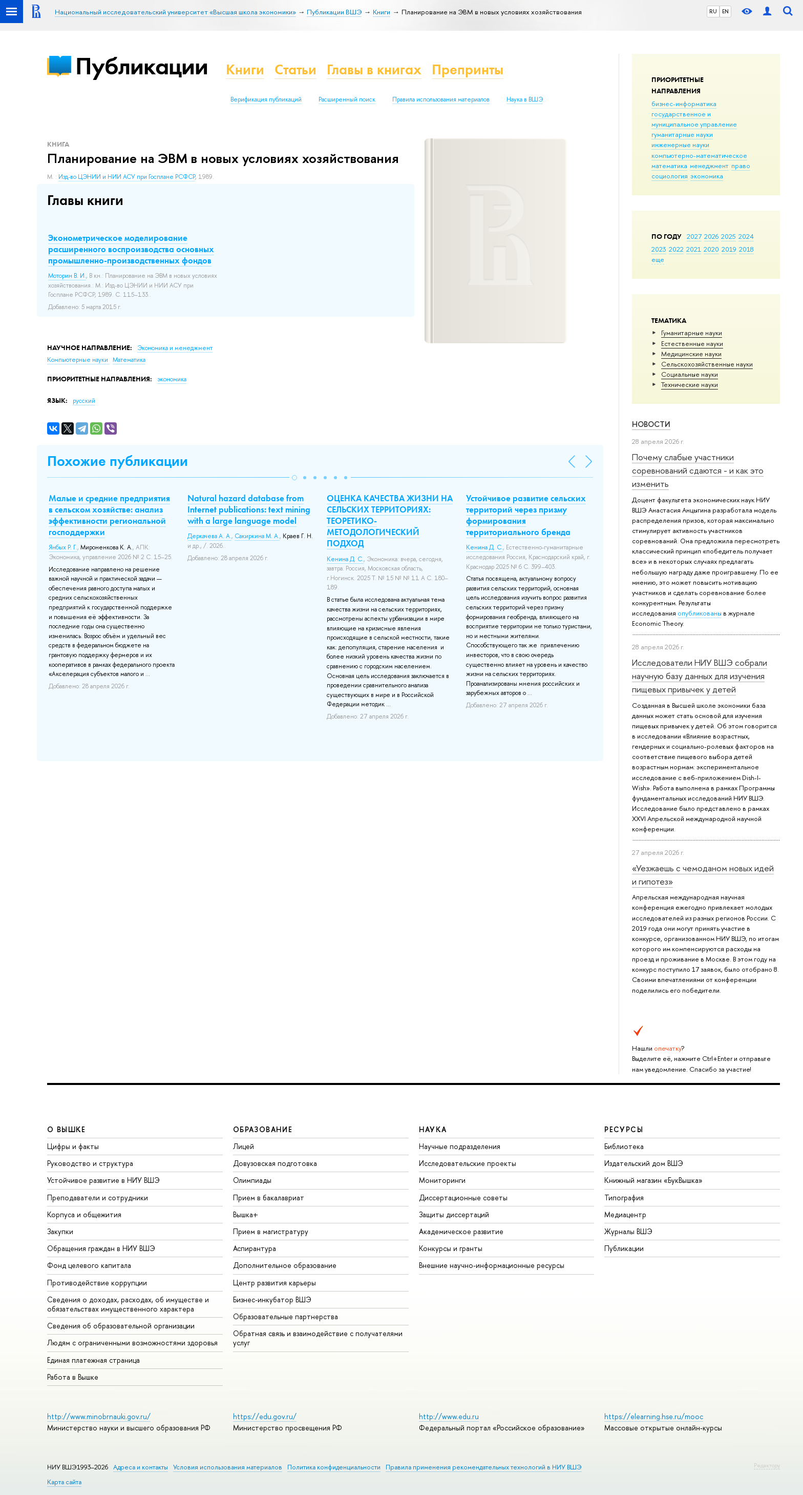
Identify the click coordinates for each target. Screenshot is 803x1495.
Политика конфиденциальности (334, 1467)
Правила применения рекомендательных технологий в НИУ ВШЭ (484, 1467)
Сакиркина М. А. (257, 536)
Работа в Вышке (72, 1377)
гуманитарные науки (682, 134)
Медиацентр (625, 1214)
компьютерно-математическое (699, 155)
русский (84, 401)
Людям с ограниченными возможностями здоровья (132, 1342)
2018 (746, 249)
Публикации (141, 65)
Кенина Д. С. (345, 559)
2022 (676, 249)
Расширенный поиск (347, 99)
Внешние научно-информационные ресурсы (491, 1265)
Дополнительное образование (284, 1265)
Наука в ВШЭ (524, 99)
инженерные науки (680, 144)
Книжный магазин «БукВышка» (653, 1180)
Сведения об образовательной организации (121, 1325)
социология (669, 175)
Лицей (243, 1146)
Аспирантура (254, 1248)
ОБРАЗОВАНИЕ (262, 1129)
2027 (694, 236)
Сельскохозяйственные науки (707, 363)
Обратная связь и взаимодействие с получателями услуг (318, 1337)
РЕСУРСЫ (623, 1129)
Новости (651, 424)
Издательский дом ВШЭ (643, 1163)
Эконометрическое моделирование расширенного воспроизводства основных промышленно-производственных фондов (131, 249)
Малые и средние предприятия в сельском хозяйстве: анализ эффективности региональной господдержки (109, 515)
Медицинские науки (691, 353)
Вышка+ (245, 1214)
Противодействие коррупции (97, 1282)
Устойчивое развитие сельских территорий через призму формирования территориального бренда (526, 515)
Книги (245, 69)
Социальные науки (689, 374)
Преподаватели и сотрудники (97, 1197)
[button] (294, 478)
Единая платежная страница (93, 1360)
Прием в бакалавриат (268, 1197)
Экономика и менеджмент (175, 348)
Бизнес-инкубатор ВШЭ (272, 1299)
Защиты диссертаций (454, 1214)
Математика (129, 360)
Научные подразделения (459, 1146)
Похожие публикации (117, 461)
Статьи (295, 69)
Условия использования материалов (227, 1467)
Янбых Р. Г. (63, 547)
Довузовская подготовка (275, 1163)
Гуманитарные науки (691, 332)
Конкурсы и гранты (450, 1248)
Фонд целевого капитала (89, 1265)
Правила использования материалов (441, 99)
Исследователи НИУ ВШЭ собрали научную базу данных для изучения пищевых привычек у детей (699, 676)
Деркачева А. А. (209, 536)
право (740, 165)
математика (669, 165)
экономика (706, 175)
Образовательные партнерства (285, 1316)
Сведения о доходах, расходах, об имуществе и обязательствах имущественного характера (128, 1304)
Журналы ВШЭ (628, 1231)
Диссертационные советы (463, 1197)
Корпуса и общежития (84, 1214)
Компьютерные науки (78, 360)
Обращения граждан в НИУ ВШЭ (101, 1248)
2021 (693, 249)
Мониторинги (442, 1180)
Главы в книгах (374, 69)
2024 (746, 236)
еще (657, 259)
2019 (729, 249)
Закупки (60, 1231)
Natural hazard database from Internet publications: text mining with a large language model (248, 509)
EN (725, 11)
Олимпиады (252, 1180)
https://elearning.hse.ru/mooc (653, 1416)
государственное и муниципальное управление (694, 119)
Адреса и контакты (140, 1467)
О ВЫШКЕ (66, 1129)
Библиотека (624, 1146)
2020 (711, 249)
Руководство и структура (90, 1163)
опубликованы (700, 613)
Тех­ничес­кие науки (689, 384)
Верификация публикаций (266, 99)
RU (713, 11)
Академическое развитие (461, 1231)
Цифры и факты (73, 1146)
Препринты (467, 69)
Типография (624, 1197)
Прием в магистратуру (270, 1231)
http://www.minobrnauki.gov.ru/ (99, 1416)
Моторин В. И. (67, 276)
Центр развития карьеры (274, 1282)
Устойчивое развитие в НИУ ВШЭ (103, 1180)
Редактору (767, 1465)
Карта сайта (64, 1482)
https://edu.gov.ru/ (265, 1416)
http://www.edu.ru (449, 1416)
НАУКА (433, 1129)
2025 (728, 236)
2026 (711, 236)
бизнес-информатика (683, 103)
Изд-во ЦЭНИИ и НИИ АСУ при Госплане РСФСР (126, 177)
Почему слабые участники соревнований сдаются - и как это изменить (698, 470)
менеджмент (709, 165)
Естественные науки (692, 343)
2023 (658, 249)
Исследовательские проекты (467, 1163)
